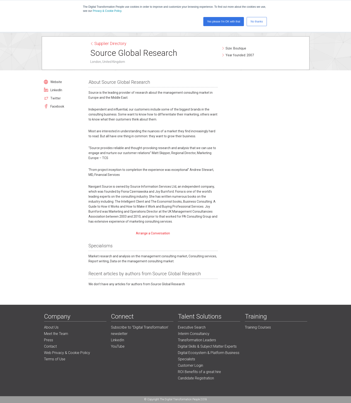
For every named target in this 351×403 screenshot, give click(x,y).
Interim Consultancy (193, 334)
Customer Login (190, 365)
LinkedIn (56, 90)
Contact (50, 346)
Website (56, 82)
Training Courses (258, 327)
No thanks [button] (256, 21)
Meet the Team (56, 334)
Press (48, 340)
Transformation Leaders (197, 340)
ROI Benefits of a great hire (199, 372)
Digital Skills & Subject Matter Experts (207, 346)
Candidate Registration (196, 378)
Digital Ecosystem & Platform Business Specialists (208, 356)
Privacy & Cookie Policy (107, 10)
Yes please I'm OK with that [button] (223, 21)
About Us (51, 327)
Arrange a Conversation (153, 233)
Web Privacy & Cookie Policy (67, 353)
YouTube (118, 346)
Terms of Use (54, 359)
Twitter (55, 98)
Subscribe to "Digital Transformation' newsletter (139, 330)
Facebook (57, 106)
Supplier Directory (108, 43)
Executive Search (192, 327)
